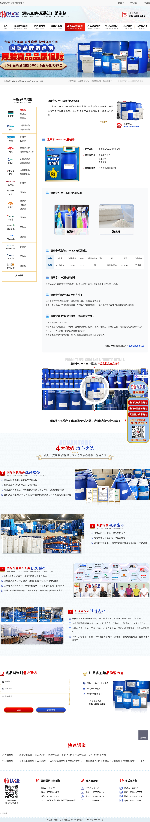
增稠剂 (23, 201)
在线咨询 (121, 3)
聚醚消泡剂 (25, 148)
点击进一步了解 (58, 122)
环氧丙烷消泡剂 (27, 152)
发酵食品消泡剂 (130, 761)
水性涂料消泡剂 (75, 761)
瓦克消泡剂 (67, 755)
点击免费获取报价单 (80, 122)
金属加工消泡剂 (26, 761)
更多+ (105, 755)
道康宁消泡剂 (83, 81)
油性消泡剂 (25, 129)
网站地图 (147, 3)
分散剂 (23, 141)
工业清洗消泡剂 (57, 761)
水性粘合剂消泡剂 (111, 761)
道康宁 (14, 81)
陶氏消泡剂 (96, 81)
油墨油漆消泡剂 (93, 761)
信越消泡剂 (80, 755)
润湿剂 (23, 118)
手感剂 (23, 114)
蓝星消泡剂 (94, 755)
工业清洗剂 (42, 761)
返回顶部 (143, 738)
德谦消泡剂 (107, 81)
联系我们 (133, 3)
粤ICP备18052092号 (95, 820)
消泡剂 (21, 81)
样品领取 (103, 122)
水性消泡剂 (25, 125)
